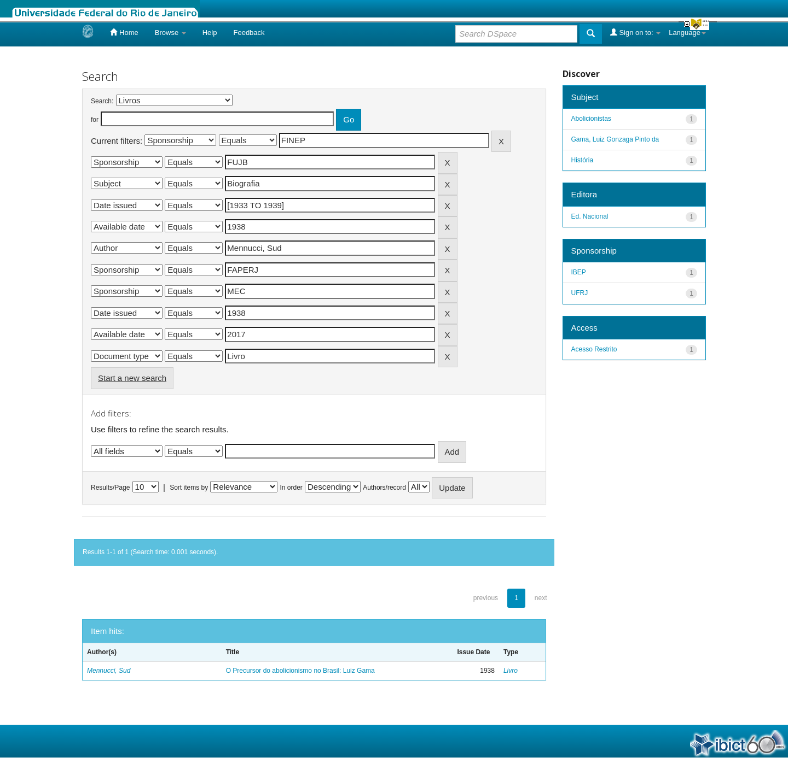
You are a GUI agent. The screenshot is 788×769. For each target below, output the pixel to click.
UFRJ (579, 293)
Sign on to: (635, 32)
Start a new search (132, 378)
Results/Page (110, 487)
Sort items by (189, 487)
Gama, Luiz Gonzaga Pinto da (615, 139)
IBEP (578, 272)
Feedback (248, 32)
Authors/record (384, 487)
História (582, 160)
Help (209, 32)
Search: (102, 101)
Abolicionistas (591, 118)
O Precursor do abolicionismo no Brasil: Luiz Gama (300, 670)
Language (687, 32)
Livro (510, 670)
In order (291, 487)
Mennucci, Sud (108, 670)
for (95, 120)
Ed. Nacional (590, 216)
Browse (170, 32)
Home (124, 32)
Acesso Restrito (594, 349)
